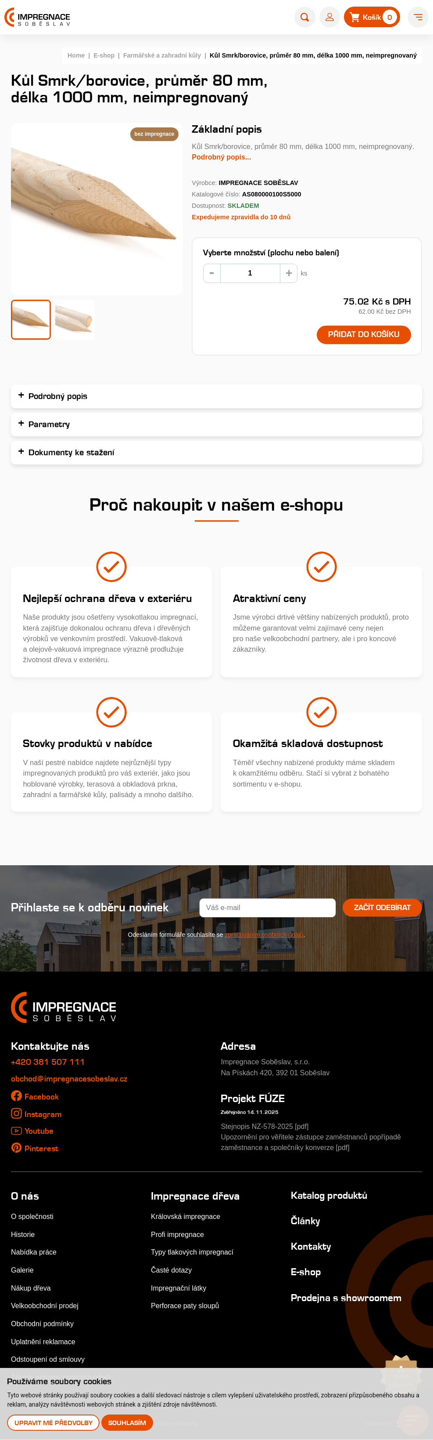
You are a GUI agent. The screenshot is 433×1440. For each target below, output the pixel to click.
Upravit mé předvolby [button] (53, 1422)
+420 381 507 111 (51, 1062)
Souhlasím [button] (128, 1422)
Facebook (43, 1097)
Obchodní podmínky (43, 1324)
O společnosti (33, 1217)
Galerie (22, 1270)
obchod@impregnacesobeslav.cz (73, 1079)
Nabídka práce (34, 1252)
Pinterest (42, 1148)
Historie (23, 1235)
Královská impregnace (186, 1217)
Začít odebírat (382, 907)
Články (306, 1221)
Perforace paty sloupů (186, 1306)
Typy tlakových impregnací (193, 1252)
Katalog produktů (331, 1195)
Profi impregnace (178, 1235)
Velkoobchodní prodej (45, 1306)
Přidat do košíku (363, 335)
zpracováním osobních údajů (264, 935)
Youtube (40, 1131)
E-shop (101, 55)
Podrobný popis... (222, 157)
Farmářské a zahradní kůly (161, 55)
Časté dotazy (172, 1270)
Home (73, 55)
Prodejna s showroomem (349, 1298)
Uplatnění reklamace (44, 1342)
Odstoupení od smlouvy (49, 1360)
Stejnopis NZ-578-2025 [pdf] (266, 1127)
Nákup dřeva (31, 1288)
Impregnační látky (179, 1288)
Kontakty (312, 1246)
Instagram (45, 1114)
